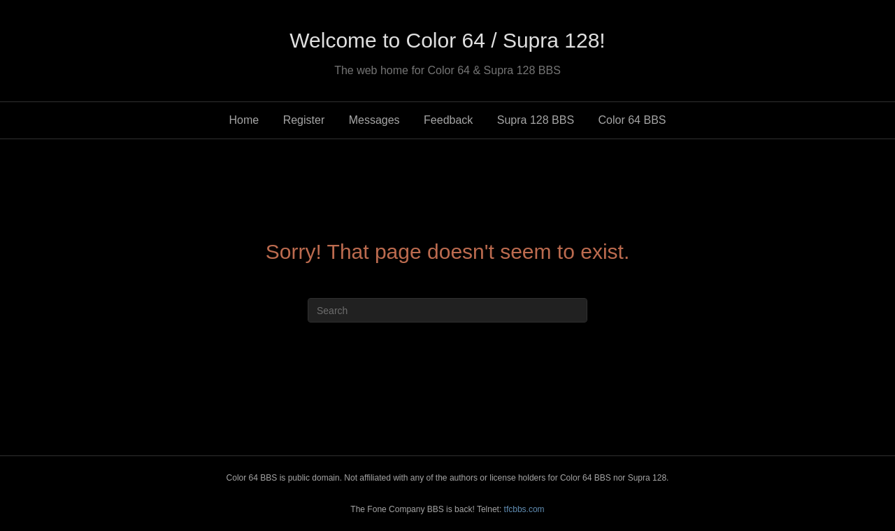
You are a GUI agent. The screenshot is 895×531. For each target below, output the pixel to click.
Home (244, 120)
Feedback (448, 120)
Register (304, 120)
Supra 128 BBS (535, 120)
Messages (374, 120)
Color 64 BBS (632, 120)
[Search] (447, 310)
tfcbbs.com (524, 509)
